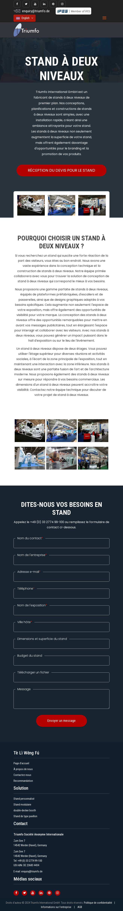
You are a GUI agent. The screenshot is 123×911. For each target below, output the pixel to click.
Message (24, 689)
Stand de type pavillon (25, 816)
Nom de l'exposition (32, 605)
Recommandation (23, 780)
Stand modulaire (22, 804)
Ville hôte (24, 622)
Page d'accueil (21, 763)
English (24, 18)
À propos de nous (23, 769)
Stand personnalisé (24, 798)
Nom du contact (30, 538)
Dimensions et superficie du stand (42, 638)
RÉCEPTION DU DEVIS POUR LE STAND (61, 170)
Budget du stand (29, 655)
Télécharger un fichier (33, 672)
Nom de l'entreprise (32, 555)
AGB (79, 907)
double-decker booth (25, 810)
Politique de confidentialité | (100, 902)
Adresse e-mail (29, 571)
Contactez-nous (22, 775)
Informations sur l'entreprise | (59, 907)
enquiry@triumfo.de (36, 11)
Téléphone (26, 588)
